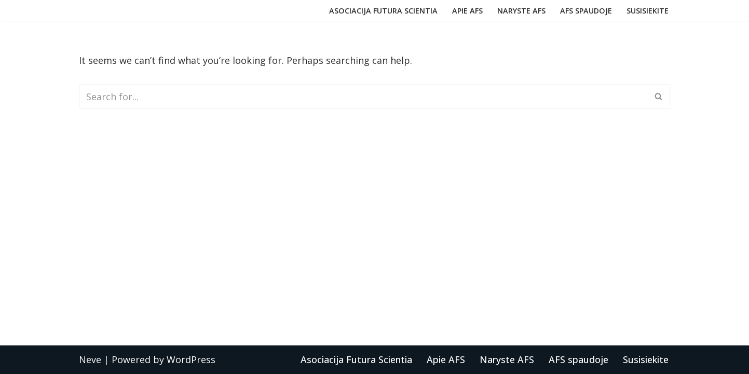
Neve (90, 359)
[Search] (363, 96)
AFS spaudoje (586, 11)
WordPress (191, 359)
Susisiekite (648, 11)
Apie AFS (467, 11)
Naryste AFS (521, 11)
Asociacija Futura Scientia (383, 11)
